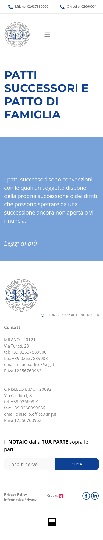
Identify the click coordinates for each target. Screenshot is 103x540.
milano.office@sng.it (35, 364)
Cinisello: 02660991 (78, 6)
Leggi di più (20, 243)
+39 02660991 (25, 401)
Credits (55, 495)
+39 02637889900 (29, 352)
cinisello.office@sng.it (36, 414)
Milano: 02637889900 (28, 6)
